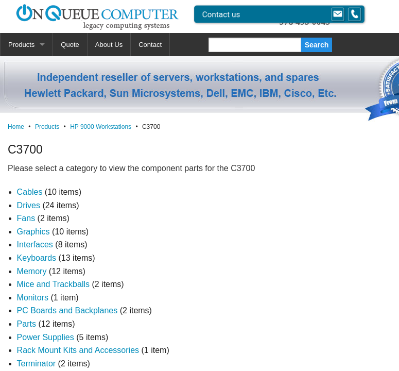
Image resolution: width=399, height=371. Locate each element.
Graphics (33, 231)
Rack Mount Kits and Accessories (78, 350)
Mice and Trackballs (53, 284)
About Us (109, 44)
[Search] (255, 45)
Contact (150, 44)
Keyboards (37, 258)
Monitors (32, 297)
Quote (70, 44)
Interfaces (35, 244)
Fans (26, 218)
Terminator (36, 363)
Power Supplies (45, 337)
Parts (26, 323)
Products (21, 44)
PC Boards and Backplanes (67, 310)
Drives (28, 205)
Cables (30, 192)
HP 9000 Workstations (100, 126)
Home (16, 126)
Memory (32, 271)
